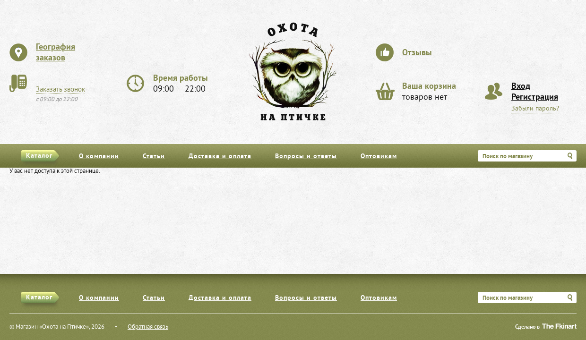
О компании (99, 157)
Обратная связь (148, 327)
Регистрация (534, 97)
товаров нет (429, 92)
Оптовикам (379, 157)
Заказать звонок (60, 89)
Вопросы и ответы (306, 157)
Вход (520, 86)
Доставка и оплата (220, 157)
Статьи (154, 157)
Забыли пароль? (535, 109)
